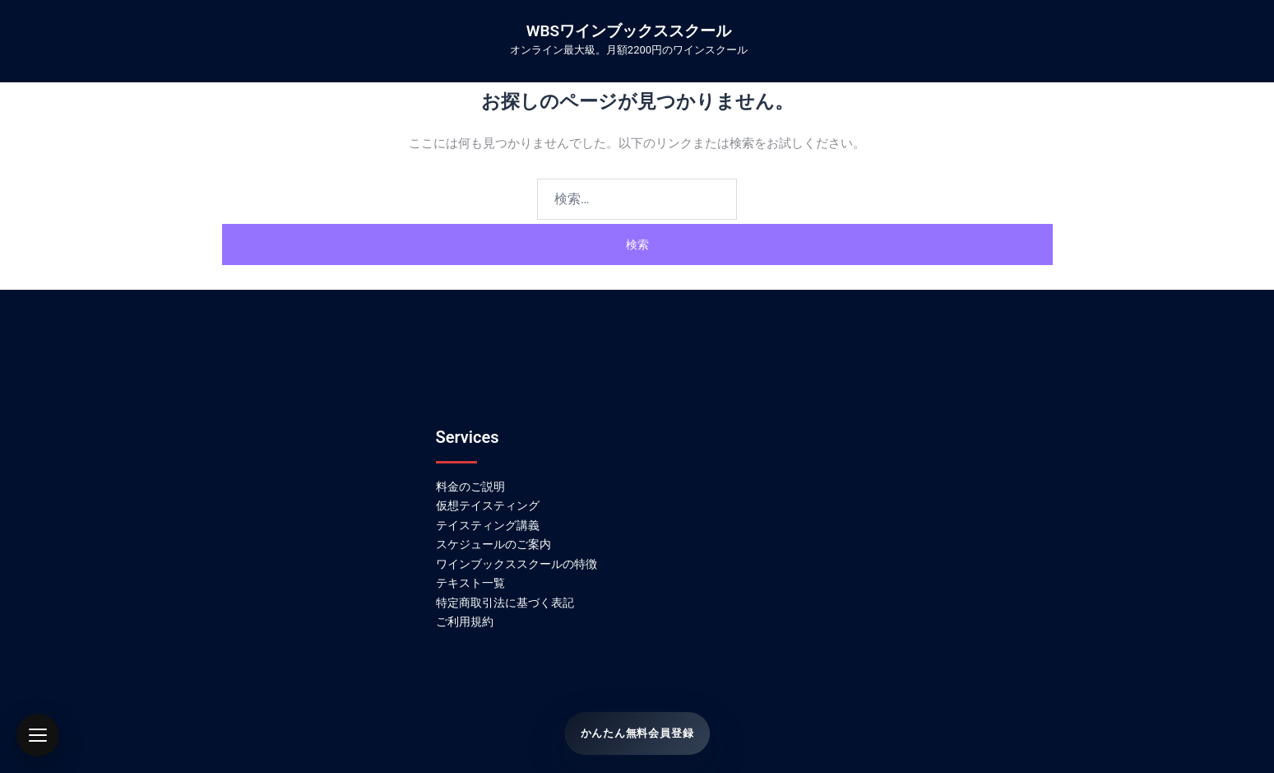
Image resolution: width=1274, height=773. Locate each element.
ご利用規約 (464, 621)
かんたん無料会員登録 (636, 733)
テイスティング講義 (488, 525)
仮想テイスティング (488, 505)
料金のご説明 (470, 486)
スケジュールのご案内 (493, 544)
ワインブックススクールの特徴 (516, 563)
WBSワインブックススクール (628, 30)
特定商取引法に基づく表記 (505, 602)
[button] (37, 735)
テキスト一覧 (470, 582)
